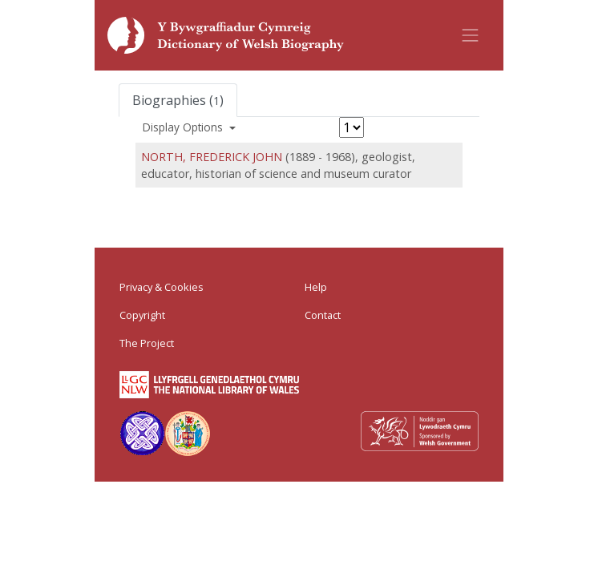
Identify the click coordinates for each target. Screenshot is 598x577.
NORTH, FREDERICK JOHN (211, 156)
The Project (146, 343)
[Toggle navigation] (470, 35)
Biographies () (178, 100)
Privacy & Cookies (161, 287)
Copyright (142, 315)
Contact (323, 315)
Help (316, 287)
